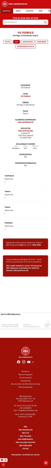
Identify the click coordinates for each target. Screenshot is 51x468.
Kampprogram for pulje (25, 46)
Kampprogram (28, 42)
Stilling (7, 42)
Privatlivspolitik (25, 378)
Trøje (16, 146)
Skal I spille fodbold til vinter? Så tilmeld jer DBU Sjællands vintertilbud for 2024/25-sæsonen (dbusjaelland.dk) (24, 268)
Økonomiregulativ (26, 374)
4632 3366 (36, 245)
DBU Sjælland (25, 446)
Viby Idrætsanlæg (25, 131)
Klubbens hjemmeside (25, 120)
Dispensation (25, 154)
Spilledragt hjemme (25, 144)
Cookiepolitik (25, 381)
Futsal (25, 449)
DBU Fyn (25, 433)
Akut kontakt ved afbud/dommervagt (25, 384)
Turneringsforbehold (25, 163)
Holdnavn (25, 85)
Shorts (25, 146)
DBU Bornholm (25, 430)
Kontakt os (25, 371)
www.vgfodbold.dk (25, 122)
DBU (25, 427)
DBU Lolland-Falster (25, 442)
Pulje (25, 111)
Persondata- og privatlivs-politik (25, 455)
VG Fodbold (25, 96)
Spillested (25, 128)
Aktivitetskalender (25, 387)
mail (21, 245)
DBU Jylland (25, 436)
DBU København (25, 439)
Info (16, 42)
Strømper (35, 146)
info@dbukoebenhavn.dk (27, 410)
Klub (25, 94)
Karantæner (41, 42)
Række (25, 102)
